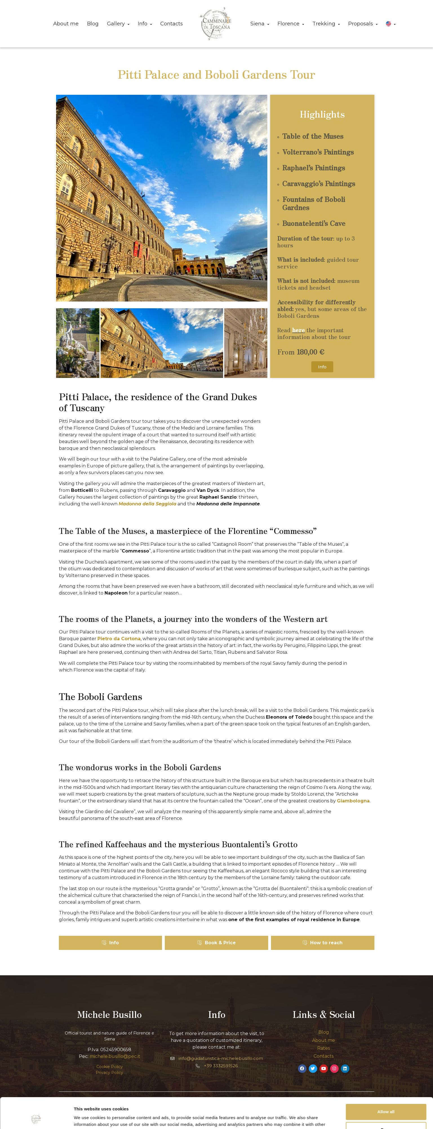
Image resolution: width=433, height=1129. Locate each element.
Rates (323, 1048)
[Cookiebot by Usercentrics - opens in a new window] (36, 1118)
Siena (259, 23)
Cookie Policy (109, 1066)
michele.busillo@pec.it (115, 1056)
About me (66, 24)
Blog (93, 24)
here (298, 330)
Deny (386, 1101)
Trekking (326, 23)
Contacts (171, 24)
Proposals (363, 23)
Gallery (118, 23)
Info (145, 23)
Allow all (386, 1082)
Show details (87, 1117)
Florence (290, 23)
